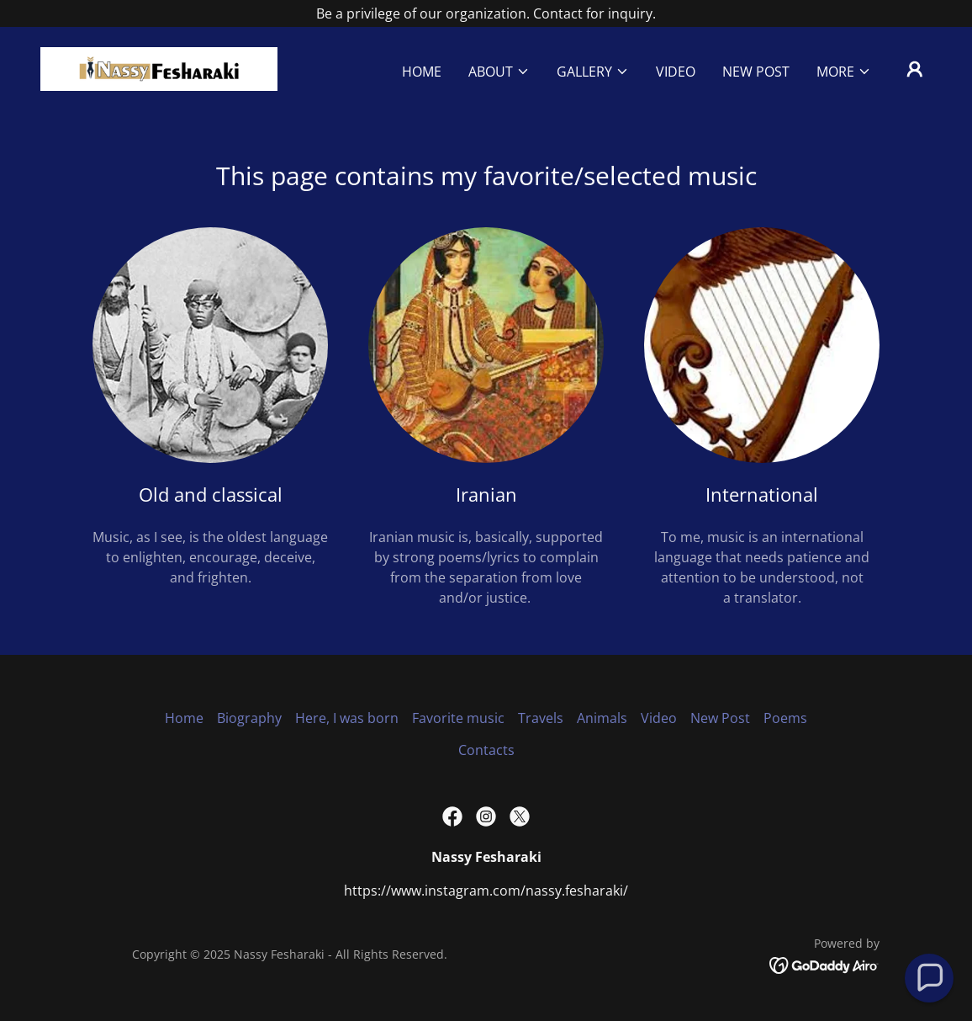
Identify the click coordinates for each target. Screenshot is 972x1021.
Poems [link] (785, 718)
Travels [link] (540, 718)
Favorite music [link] (458, 718)
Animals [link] (602, 718)
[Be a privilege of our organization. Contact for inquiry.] (486, 13)
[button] (499, 71)
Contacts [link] (486, 750)
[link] (158, 67)
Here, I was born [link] (347, 718)
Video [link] (675, 71)
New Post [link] (756, 71)
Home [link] (421, 71)
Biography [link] (249, 718)
